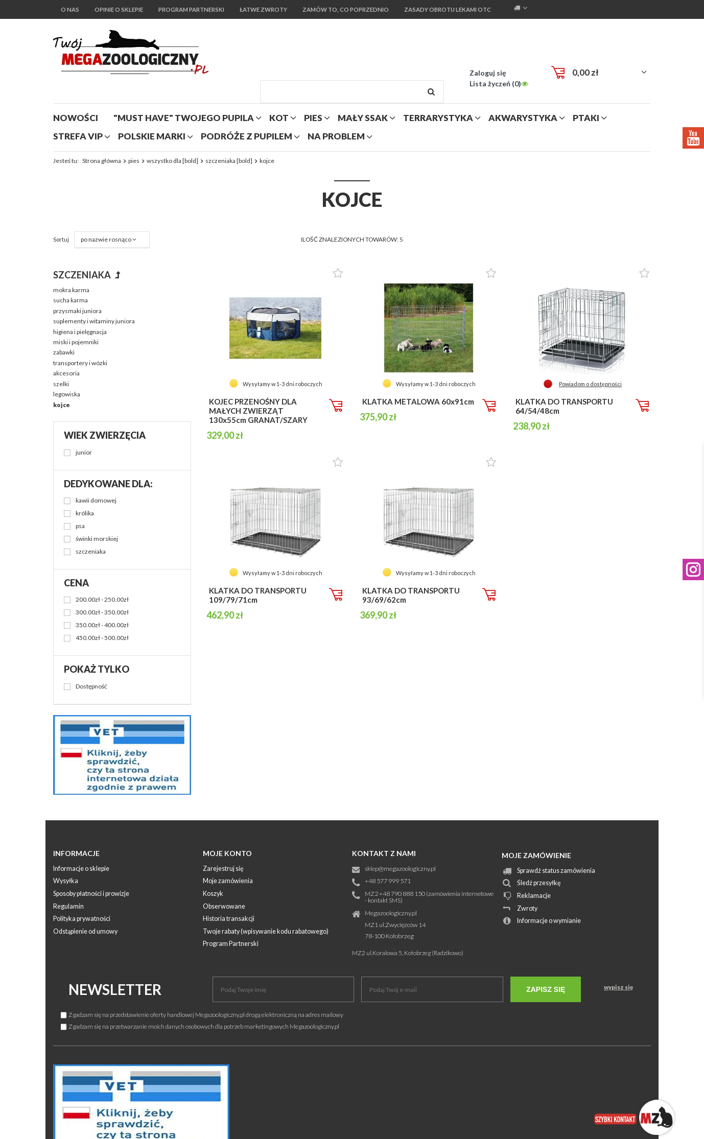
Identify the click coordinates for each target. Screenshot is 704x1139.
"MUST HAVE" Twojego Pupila (183, 117)
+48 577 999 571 (388, 881)
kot (279, 117)
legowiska (66, 394)
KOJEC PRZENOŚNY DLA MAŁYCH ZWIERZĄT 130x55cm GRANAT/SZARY (258, 410)
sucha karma (70, 300)
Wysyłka (65, 881)
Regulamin (68, 907)
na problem (336, 136)
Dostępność (91, 686)
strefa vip (78, 136)
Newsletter (114, 989)
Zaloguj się (488, 72)
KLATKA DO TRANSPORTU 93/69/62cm (411, 595)
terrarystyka (438, 117)
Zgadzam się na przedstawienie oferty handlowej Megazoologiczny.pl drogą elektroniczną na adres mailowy (202, 1014)
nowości (75, 117)
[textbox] (352, 91)
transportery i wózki (80, 363)
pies (313, 117)
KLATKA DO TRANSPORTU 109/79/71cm (258, 595)
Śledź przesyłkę (539, 883)
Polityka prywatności (81, 919)
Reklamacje (534, 896)
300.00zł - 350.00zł (102, 612)
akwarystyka (522, 117)
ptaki (586, 117)
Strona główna (101, 160)
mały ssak (363, 117)
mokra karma (71, 290)
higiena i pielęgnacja (80, 332)
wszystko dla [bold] (172, 160)
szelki (61, 384)
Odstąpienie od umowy (85, 932)
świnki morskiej (97, 539)
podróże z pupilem (246, 136)
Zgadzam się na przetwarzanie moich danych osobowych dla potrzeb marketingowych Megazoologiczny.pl (200, 1026)
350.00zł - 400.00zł (102, 625)
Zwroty (527, 909)
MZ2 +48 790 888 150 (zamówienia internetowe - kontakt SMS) (429, 897)
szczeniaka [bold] (228, 160)
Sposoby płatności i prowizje (91, 894)
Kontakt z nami (384, 853)
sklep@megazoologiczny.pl (400, 869)
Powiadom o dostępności (590, 384)
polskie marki (151, 136)
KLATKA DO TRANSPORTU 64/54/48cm (564, 406)
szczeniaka (82, 274)
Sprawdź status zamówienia (556, 871)
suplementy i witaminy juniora (94, 321)
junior (84, 452)
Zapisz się (545, 989)
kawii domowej (96, 500)
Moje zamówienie (536, 855)
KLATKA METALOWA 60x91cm (418, 401)
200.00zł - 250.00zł (102, 600)
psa (80, 526)
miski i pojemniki (76, 342)
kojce (61, 405)
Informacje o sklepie (81, 869)
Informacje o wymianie (549, 921)
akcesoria (66, 373)
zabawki (64, 352)
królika (85, 513)
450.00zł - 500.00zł (102, 638)
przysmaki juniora (77, 311)
